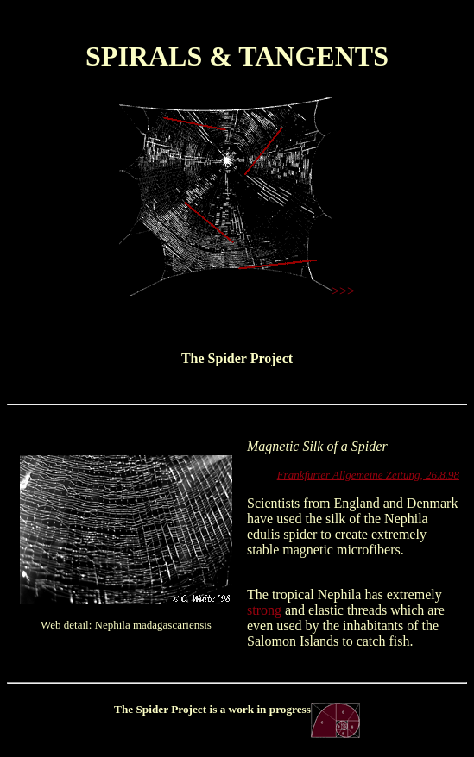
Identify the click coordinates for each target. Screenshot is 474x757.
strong (264, 610)
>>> (343, 291)
